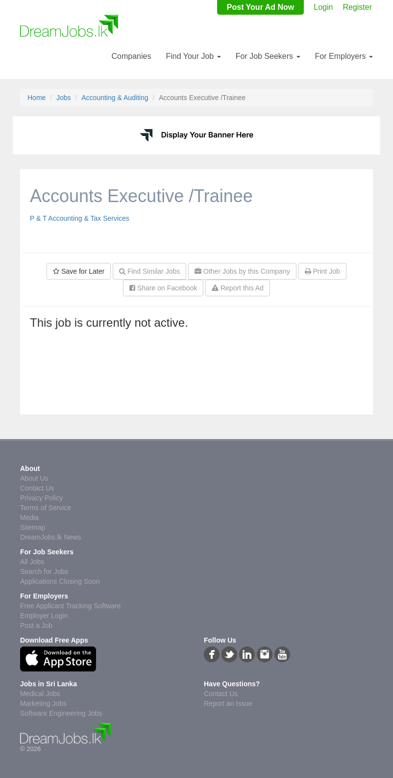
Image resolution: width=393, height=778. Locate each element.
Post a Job (36, 625)
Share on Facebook (163, 288)
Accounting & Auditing (114, 98)
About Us (34, 478)
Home (36, 98)
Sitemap (32, 527)
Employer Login (44, 616)
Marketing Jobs (43, 703)
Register (357, 7)
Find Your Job (193, 56)
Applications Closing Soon (60, 581)
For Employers (344, 56)
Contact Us (37, 488)
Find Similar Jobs (149, 271)
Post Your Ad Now (260, 7)
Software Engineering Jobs (61, 713)
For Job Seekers (268, 56)
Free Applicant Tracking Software (70, 606)
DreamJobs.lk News (50, 537)
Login (323, 7)
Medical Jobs (40, 694)
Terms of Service (45, 508)
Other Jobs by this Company (242, 271)
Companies (131, 56)
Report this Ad (238, 288)
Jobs (63, 98)
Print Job (322, 271)
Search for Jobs (44, 571)
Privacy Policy (41, 498)
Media (29, 517)
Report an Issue (228, 703)
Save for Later (78, 271)
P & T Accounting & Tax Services (79, 218)
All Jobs (32, 562)
